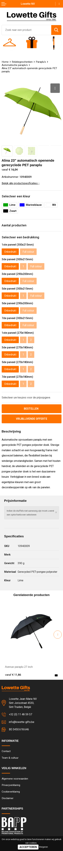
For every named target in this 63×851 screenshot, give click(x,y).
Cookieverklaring (11, 791)
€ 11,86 (13, 674)
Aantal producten (14, 225)
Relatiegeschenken (22, 61)
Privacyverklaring (11, 785)
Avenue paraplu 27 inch (19, 666)
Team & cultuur (10, 757)
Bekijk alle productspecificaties (20, 183)
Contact (6, 751)
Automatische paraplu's (15, 65)
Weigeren (43, 847)
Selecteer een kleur (16, 196)
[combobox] (26, 30)
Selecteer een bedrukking (20, 237)
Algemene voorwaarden (15, 778)
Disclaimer (7, 798)
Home (5, 61)
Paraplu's (41, 61)
